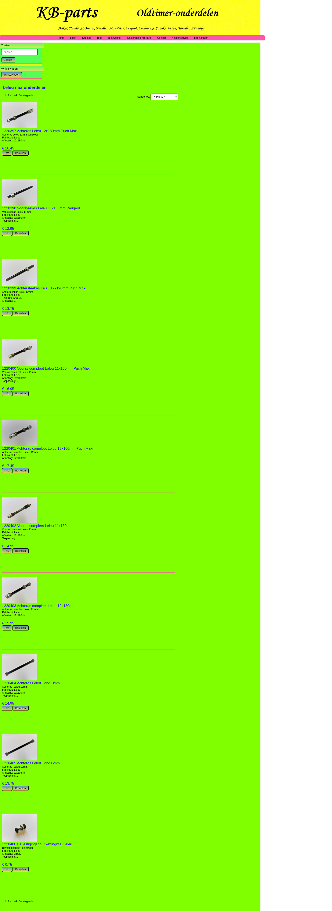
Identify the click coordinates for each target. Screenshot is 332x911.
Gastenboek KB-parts (139, 37)
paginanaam (201, 37)
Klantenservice (180, 37)
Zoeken (8, 59)
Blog (99, 37)
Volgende (28, 95)
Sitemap (86, 37)
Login (73, 37)
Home (61, 37)
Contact (161, 37)
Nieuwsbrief (114, 37)
